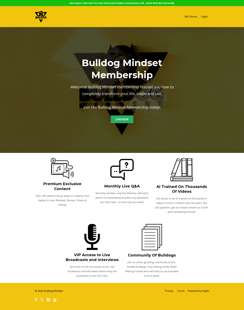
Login (204, 16)
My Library (191, 16)
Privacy (169, 291)
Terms (181, 291)
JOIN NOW (122, 119)
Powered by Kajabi (198, 291)
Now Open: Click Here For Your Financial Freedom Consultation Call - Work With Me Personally (122, 3)
